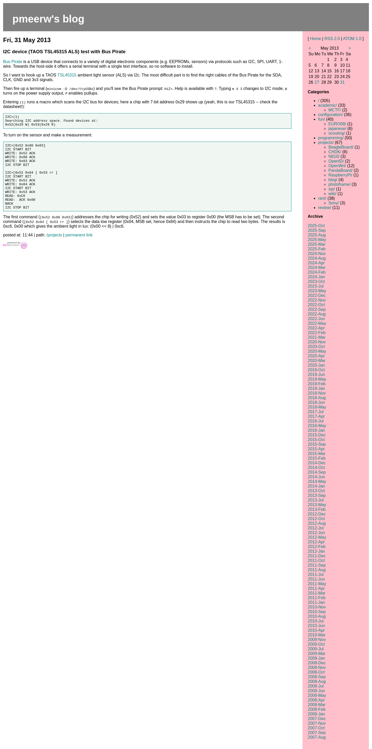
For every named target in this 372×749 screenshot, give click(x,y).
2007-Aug (317, 737)
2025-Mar (316, 244)
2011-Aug (317, 570)
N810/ (333, 156)
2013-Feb (317, 509)
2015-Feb (317, 458)
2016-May (317, 425)
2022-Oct (316, 305)
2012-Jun (316, 532)
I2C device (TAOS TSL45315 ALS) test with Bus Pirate (64, 51)
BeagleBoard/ (340, 147)
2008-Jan (316, 714)
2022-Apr (316, 328)
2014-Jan (316, 486)
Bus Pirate (12, 61)
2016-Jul (315, 421)
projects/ (326, 142)
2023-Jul (315, 286)
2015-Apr (316, 449)
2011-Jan (316, 602)
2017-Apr (316, 416)
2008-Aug (317, 681)
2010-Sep (317, 611)
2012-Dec (317, 514)
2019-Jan (316, 388)
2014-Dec (317, 463)
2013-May (317, 505)
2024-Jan (316, 277)
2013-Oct (316, 491)
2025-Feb (317, 249)
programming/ (331, 138)
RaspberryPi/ (340, 175)
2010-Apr (316, 630)
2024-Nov (317, 253)
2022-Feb (317, 332)
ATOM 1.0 (352, 38)
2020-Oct (316, 346)
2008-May (317, 695)
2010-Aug (317, 616)
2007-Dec (317, 718)
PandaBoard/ (340, 170)
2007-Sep (317, 732)
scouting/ (336, 133)
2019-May (317, 379)
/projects (54, 250)
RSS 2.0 (332, 38)
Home (315, 38)
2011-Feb (317, 598)
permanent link (78, 250)
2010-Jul (315, 621)
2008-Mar (316, 704)
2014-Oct (316, 467)
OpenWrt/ (337, 166)
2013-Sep (317, 495)
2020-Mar (316, 360)
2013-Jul (315, 500)
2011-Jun (316, 579)
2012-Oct (316, 518)
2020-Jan (316, 365)
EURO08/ (337, 124)
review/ (324, 207)
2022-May (317, 323)
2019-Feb (317, 384)
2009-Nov (317, 639)
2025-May (317, 239)
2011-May (317, 584)
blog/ (332, 179)
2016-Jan (316, 430)
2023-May (317, 291)
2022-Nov (317, 300)
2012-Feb (317, 546)
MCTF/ (334, 110)
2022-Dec (317, 295)
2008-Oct (316, 672)
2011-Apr (316, 588)
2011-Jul (315, 574)
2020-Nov (317, 342)
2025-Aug (317, 235)
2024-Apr (316, 263)
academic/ (327, 105)
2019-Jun (316, 374)
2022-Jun (316, 318)
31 (342, 82)
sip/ (331, 189)
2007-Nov (317, 723)
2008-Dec (317, 663)
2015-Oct (316, 439)
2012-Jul (315, 528)
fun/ (321, 119)
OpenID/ (336, 161)
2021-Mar (316, 337)
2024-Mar (316, 267)
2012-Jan (316, 551)
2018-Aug (317, 398)
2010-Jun (316, 625)
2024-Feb (317, 272)
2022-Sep (317, 309)
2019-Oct (316, 370)
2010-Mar (316, 635)
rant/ (322, 198)
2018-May (317, 407)
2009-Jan (316, 658)
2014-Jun (316, 477)
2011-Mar (316, 593)
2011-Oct (316, 560)
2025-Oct (316, 225)
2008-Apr (316, 700)
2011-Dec (317, 556)
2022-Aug (317, 314)
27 (317, 82)
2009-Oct (316, 644)
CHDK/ (334, 152)
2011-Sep (317, 565)
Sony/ (333, 203)
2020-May (317, 351)
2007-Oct (316, 728)
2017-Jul (315, 412)
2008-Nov (317, 667)
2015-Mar (316, 453)
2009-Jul (315, 649)
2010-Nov (317, 607)
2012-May (317, 537)
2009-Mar (316, 653)
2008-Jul (315, 686)
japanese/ (337, 128)
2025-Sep (317, 230)
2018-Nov (317, 393)
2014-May (317, 481)
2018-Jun (316, 402)
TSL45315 (66, 75)
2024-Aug (317, 258)
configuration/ (330, 114)
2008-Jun (316, 691)
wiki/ (332, 193)
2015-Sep (317, 444)
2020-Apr (316, 356)
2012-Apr (316, 542)
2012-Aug (317, 523)
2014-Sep (317, 472)
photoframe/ (339, 184)
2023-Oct (316, 281)
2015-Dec (317, 435)
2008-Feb (317, 709)
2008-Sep (317, 677)
